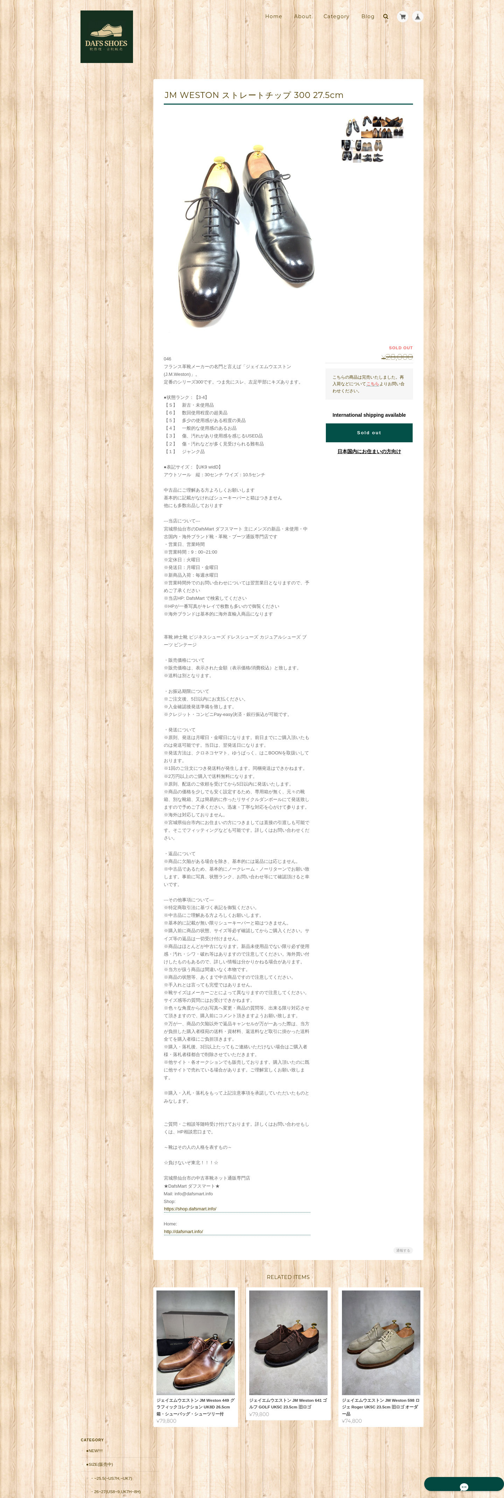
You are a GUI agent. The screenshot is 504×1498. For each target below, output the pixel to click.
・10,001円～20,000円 (111, 314)
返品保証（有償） (102, 424)
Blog (368, 16)
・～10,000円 (102, 301)
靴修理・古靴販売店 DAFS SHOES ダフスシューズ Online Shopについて (111, 516)
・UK (94, 179)
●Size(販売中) (99, 105)
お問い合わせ (99, 550)
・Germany (102, 247)
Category (336, 16)
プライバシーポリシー (346, 1469)
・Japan (98, 260)
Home (273, 16)
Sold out (369, 432)
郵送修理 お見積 (102, 410)
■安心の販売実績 (102, 382)
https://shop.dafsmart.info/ (194, 1208)
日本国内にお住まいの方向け (369, 451)
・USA (96, 233)
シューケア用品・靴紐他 (109, 368)
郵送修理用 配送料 (105, 396)
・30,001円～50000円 (110, 341)
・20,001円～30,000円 (111, 328)
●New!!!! (94, 91)
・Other (99, 274)
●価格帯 (93, 287)
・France (100, 206)
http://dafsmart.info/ (187, 1231)
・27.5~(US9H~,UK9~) (111, 152)
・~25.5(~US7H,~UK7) (111, 119)
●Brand (94, 165)
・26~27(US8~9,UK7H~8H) (113, 135)
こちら (372, 383)
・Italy (97, 193)
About (303, 16)
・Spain (98, 220)
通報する (403, 1250)
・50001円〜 (102, 355)
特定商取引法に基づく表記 (112, 536)
